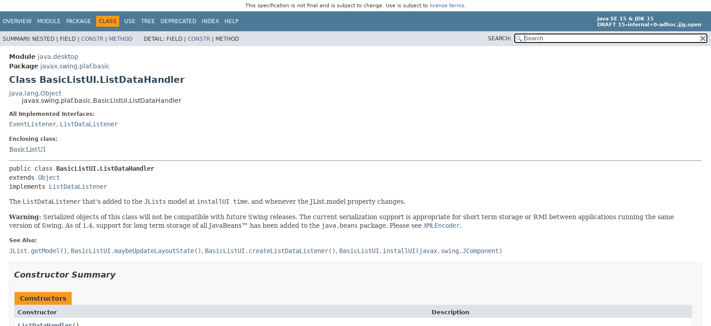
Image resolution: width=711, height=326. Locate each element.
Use (130, 21)
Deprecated (178, 21)
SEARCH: (499, 38)
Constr (92, 39)
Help (231, 21)
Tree (148, 21)
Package (78, 21)
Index (210, 21)
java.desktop (58, 56)
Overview (17, 21)
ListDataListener (89, 124)
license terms (447, 6)
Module (49, 21)
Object (49, 177)
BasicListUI (27, 149)
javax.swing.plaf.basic (75, 66)
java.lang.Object (35, 93)
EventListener (32, 124)
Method (120, 39)
